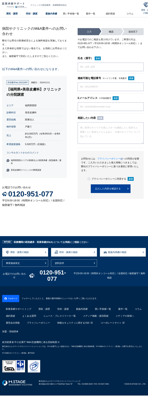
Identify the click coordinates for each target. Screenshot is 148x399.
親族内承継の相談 (117, 252)
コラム (129, 13)
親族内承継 (51, 13)
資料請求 (59, 263)
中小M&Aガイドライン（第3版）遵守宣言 (18, 356)
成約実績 (110, 13)
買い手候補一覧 (71, 13)
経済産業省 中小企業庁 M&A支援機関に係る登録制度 (29, 345)
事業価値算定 (13, 263)
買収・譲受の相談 (19, 252)
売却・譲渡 (31, 13)
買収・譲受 (12, 13)
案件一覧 (90, 13)
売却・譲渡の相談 (68, 252)
